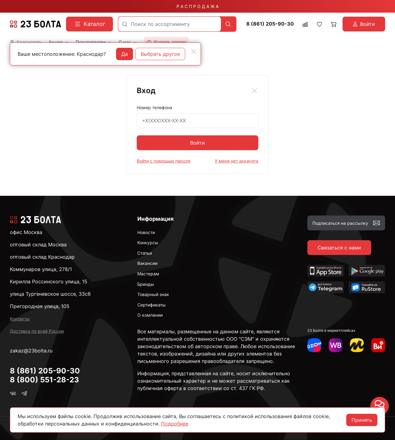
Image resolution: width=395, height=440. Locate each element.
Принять (361, 420)
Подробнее (174, 424)
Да (124, 54)
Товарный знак (153, 294)
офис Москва (26, 232)
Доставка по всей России (37, 331)
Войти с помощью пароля (163, 160)
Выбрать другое (160, 54)
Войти (197, 143)
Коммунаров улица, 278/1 (41, 269)
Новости (146, 232)
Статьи (144, 253)
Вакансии (147, 263)
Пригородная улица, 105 (39, 306)
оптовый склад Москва (38, 244)
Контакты (20, 318)
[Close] (254, 90)
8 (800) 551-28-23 (44, 379)
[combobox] (169, 24)
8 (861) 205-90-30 (270, 24)
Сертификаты (151, 304)
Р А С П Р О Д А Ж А (197, 6)
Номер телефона (154, 107)
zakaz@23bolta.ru (31, 350)
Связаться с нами (339, 248)
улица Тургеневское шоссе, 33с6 (50, 294)
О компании (150, 315)
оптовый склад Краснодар (42, 257)
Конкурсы (147, 242)
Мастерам (148, 273)
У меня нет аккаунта (236, 160)
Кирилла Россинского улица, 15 (48, 281)
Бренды (145, 284)
